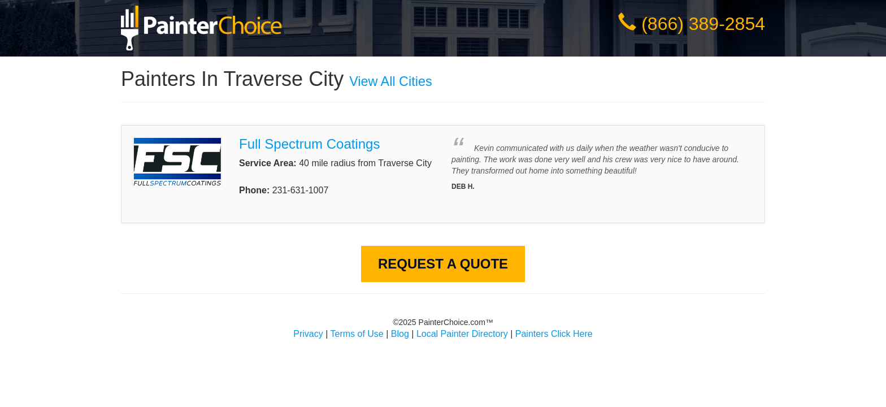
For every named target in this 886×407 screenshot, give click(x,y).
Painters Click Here (554, 334)
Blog (400, 334)
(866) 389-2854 (703, 24)
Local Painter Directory (462, 334)
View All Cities (390, 81)
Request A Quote (443, 263)
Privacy (308, 334)
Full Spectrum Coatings (309, 143)
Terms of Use (357, 334)
